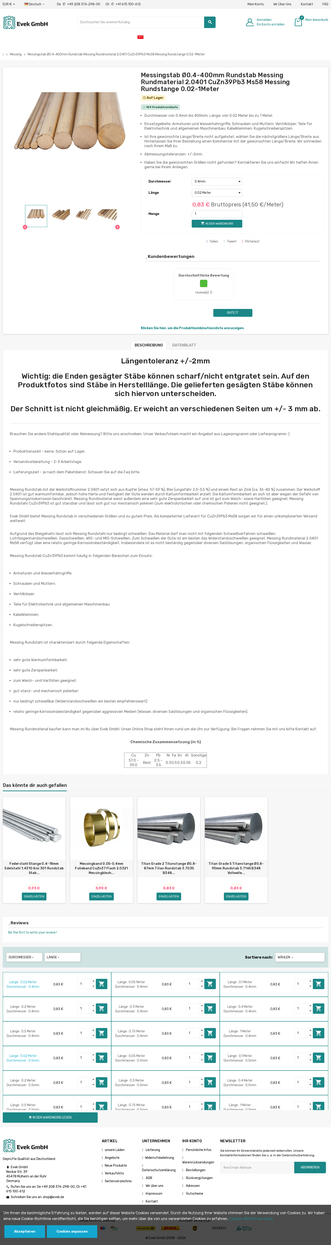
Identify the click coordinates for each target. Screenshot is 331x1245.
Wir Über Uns (282, 4)
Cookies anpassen (72, 1232)
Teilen (212, 241)
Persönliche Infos (198, 1150)
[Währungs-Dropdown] (9, 4)
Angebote (112, 1158)
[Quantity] (84, 984)
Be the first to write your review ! (32, 932)
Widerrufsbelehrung (159, 1158)
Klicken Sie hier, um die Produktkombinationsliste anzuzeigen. (192, 328)
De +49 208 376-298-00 (79, 4)
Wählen (286, 957)
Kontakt (307, 4)
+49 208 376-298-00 (58, 1187)
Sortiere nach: (259, 957)
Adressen (192, 1186)
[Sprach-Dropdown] (34, 4)
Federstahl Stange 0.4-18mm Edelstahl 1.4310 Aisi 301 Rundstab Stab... (34, 868)
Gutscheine (194, 1194)
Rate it (232, 313)
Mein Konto (256, 4)
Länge (153, 193)
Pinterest (251, 241)
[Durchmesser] (217, 182)
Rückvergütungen (199, 1178)
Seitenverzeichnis (118, 1181)
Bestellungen (195, 1170)
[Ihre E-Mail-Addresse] (257, 1167)
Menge (153, 214)
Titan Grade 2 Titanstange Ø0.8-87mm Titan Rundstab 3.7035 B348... (169, 868)
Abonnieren (310, 1167)
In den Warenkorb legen (101, 984)
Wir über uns (154, 1186)
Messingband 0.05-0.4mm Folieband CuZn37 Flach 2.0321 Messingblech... (101, 868)
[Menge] (217, 214)
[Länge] (217, 193)
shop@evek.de (53, 1197)
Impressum (153, 1194)
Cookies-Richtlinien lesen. (251, 1218)
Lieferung (152, 1150)
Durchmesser (159, 181)
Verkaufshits (114, 1173)
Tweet (230, 241)
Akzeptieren (24, 1232)
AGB (148, 1178)
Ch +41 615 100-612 (123, 4)
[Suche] (146, 22)
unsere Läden (115, 1150)
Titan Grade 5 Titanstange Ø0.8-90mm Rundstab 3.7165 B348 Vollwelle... (236, 868)
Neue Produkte (116, 1166)
